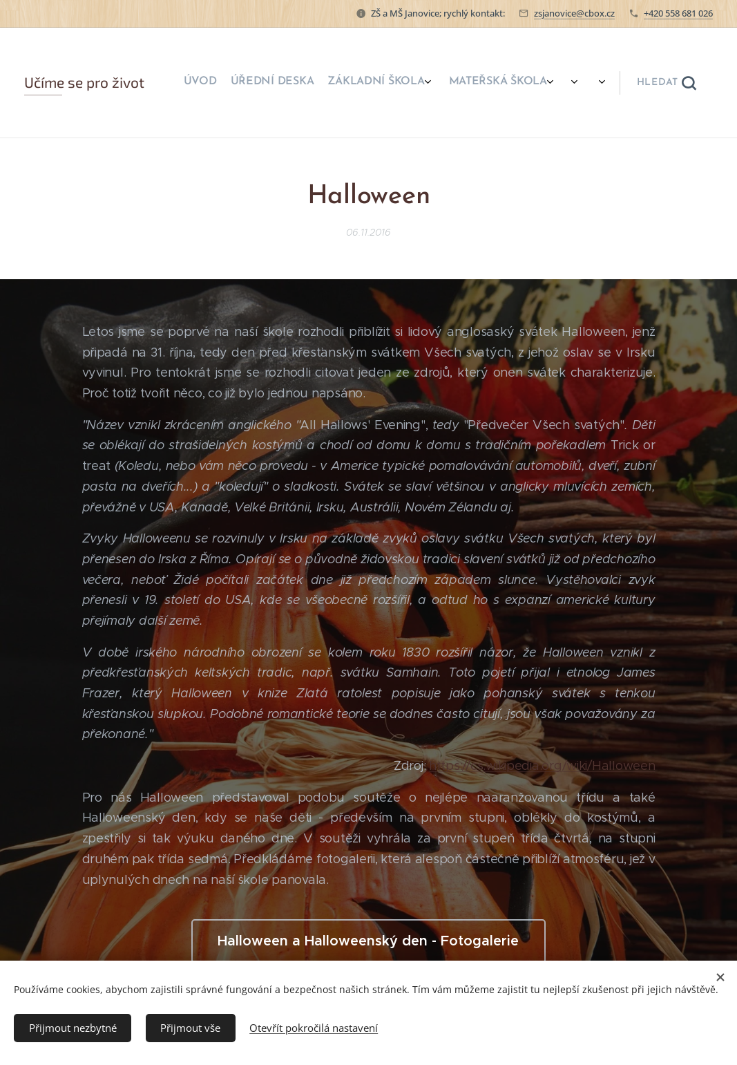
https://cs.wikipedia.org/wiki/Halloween (542, 766)
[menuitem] (334, 83)
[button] (666, 83)
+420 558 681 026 (678, 13)
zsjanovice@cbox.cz (574, 13)
